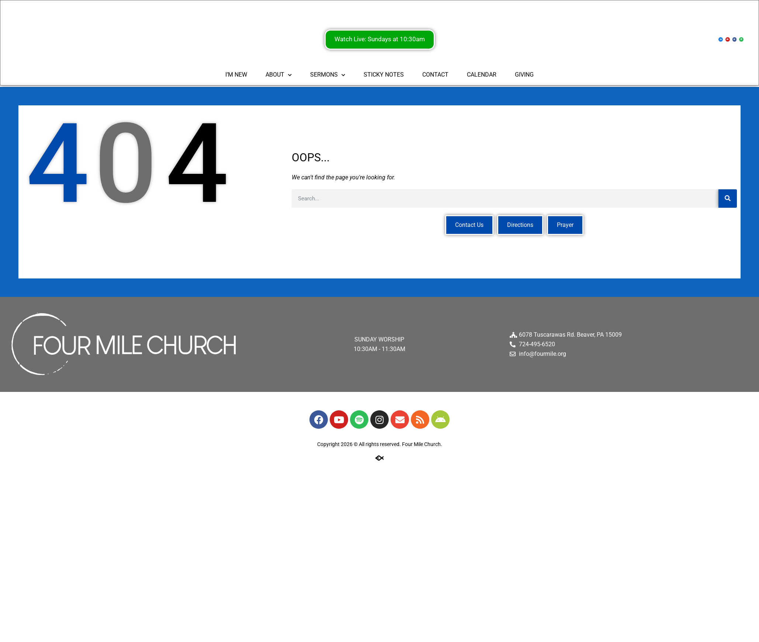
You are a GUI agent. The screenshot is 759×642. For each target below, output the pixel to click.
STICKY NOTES (384, 75)
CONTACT (435, 75)
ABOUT (279, 75)
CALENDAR (481, 75)
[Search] (727, 198)
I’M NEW (236, 75)
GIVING (524, 75)
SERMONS (327, 75)
